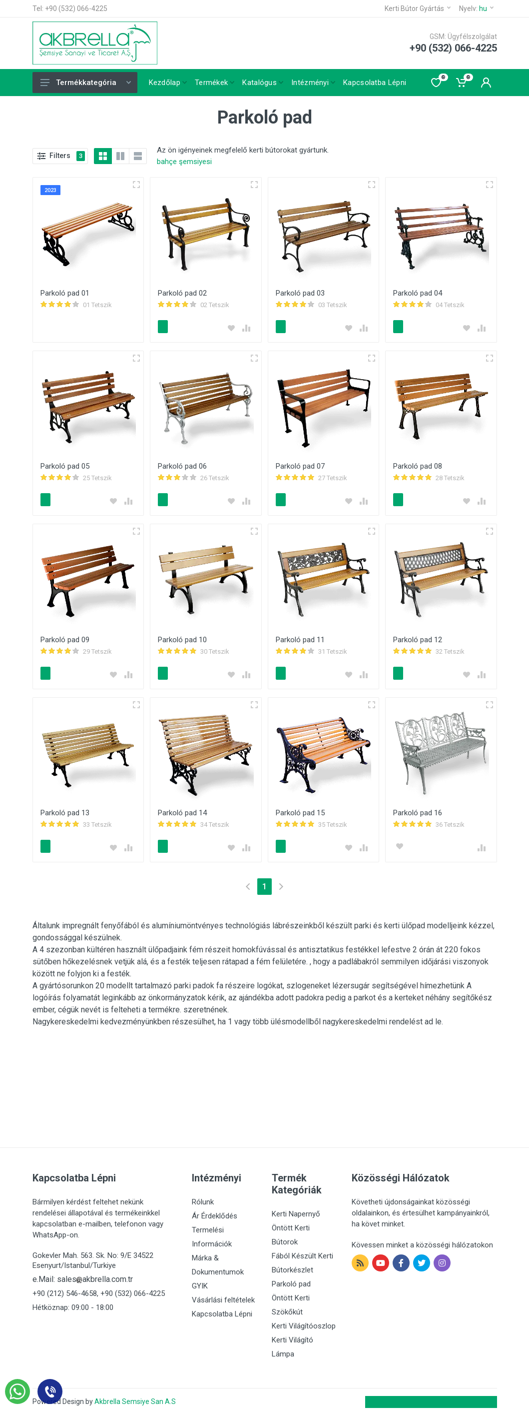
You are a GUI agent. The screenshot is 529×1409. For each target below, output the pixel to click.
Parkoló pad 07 (300, 464)
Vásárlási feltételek (223, 1293)
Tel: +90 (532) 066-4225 (69, 8)
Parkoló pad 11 (300, 636)
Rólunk (203, 1195)
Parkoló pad (291, 1277)
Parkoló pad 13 (64, 808)
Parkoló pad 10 (182, 636)
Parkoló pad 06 (182, 464)
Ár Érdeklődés (214, 1209)
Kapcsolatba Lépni (222, 1307)
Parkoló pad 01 (64, 293)
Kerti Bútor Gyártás (418, 9)
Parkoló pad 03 (300, 293)
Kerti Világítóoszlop (304, 1319)
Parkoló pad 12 (417, 636)
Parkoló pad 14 (182, 808)
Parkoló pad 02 (182, 293)
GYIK (200, 1279)
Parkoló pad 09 (64, 636)
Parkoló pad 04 (417, 293)
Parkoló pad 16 (417, 808)
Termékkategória (85, 82)
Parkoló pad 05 (64, 464)
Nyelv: (476, 9)
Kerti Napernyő (296, 1207)
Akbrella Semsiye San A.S (135, 1395)
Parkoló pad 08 (417, 464)
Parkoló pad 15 (300, 808)
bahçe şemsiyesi (184, 161)
